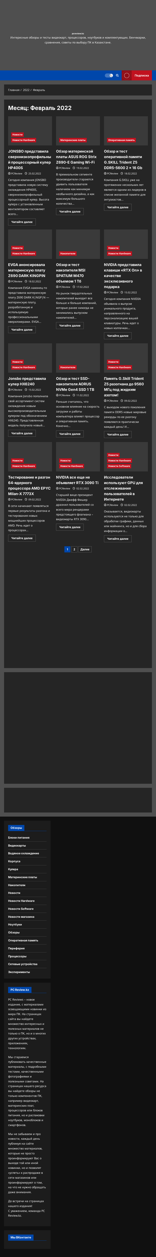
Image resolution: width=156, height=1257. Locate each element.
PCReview (16, 173)
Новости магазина (21, 916)
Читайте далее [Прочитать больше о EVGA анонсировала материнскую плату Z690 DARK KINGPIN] (23, 330)
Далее (84, 549)
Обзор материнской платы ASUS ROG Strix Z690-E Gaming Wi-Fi (76, 156)
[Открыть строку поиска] (117, 75)
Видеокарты (17, 845)
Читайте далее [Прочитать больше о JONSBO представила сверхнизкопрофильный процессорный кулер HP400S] (23, 222)
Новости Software (119, 466)
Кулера (13, 869)
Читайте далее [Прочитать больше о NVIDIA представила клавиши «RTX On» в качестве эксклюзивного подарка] (119, 336)
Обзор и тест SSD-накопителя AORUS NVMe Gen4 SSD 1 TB (75, 384)
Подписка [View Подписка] (135, 75)
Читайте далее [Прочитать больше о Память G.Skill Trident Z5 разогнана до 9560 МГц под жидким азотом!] (119, 435)
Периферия (16, 948)
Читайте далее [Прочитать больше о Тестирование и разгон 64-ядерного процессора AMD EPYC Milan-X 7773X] (23, 539)
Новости (17, 134)
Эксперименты (19, 972)
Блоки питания (18, 837)
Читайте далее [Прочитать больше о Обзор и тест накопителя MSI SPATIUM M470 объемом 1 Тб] (71, 326)
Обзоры (14, 932)
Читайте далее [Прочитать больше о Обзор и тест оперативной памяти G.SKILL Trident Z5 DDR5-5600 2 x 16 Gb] (119, 208)
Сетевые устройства (22, 964)
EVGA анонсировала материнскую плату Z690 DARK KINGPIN (26, 270)
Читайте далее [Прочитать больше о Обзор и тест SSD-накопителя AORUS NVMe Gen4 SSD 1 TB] (71, 434)
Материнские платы (73, 140)
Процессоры (17, 956)
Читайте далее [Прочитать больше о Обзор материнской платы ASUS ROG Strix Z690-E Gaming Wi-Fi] (71, 212)
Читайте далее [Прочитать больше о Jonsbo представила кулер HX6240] (23, 434)
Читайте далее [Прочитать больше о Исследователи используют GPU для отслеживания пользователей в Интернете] (119, 539)
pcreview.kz (78, 33)
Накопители (67, 253)
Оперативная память (121, 140)
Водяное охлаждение (23, 853)
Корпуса (14, 861)
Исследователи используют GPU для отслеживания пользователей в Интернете (123, 488)
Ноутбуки (15, 924)
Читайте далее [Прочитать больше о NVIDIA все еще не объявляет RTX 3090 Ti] (71, 528)
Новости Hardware (23, 140)
